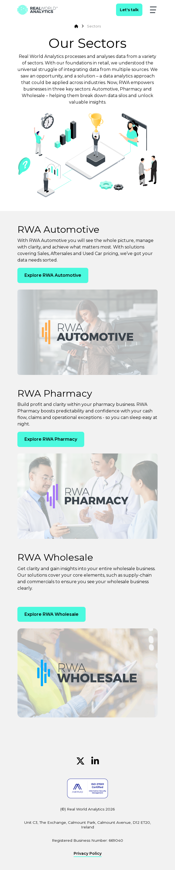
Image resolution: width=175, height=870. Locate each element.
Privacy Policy (88, 854)
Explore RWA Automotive (52, 275)
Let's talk (129, 9)
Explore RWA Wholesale (51, 614)
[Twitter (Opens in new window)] (80, 761)
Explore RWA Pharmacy (50, 439)
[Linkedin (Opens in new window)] (95, 761)
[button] (153, 9)
